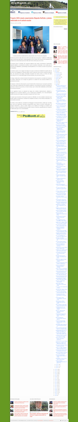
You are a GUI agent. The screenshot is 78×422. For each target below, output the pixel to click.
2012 (56, 385)
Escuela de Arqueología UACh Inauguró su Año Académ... (61, 321)
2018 (56, 376)
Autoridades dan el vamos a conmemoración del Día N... (61, 325)
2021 (56, 372)
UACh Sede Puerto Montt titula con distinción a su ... (61, 157)
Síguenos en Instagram (49, 12)
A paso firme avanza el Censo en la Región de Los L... (61, 185)
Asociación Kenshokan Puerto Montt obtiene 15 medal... (61, 355)
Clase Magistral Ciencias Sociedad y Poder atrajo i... (61, 220)
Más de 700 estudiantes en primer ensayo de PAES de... (61, 172)
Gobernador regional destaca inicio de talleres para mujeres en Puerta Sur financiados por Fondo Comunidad (60, 57)
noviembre (58, 74)
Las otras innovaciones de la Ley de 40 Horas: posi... (61, 135)
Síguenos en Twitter (37, 12)
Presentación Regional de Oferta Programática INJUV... (61, 315)
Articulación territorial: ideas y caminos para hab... (61, 345)
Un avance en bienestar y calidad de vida (61, 179)
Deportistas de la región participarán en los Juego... (61, 125)
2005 (56, 395)
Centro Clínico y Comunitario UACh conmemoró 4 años (61, 269)
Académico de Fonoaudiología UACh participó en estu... (60, 164)
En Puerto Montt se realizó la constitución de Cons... (61, 192)
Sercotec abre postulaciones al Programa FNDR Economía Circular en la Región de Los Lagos (60, 62)
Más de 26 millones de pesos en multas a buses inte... (61, 353)
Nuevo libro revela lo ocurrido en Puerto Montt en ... (61, 197)
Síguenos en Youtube (62, 12)
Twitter (23, 111)
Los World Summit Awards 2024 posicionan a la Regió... (61, 149)
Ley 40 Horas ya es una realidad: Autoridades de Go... (61, 91)
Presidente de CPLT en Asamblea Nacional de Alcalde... (61, 308)
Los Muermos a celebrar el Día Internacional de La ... (61, 110)
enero (57, 367)
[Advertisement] (60, 36)
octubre (57, 75)
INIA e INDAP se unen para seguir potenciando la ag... (61, 305)
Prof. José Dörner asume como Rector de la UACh (61, 242)
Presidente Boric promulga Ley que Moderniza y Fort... (61, 231)
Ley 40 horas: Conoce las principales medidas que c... (61, 200)
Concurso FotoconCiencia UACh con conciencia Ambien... (61, 106)
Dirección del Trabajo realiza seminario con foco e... (61, 290)
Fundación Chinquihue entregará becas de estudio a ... (60, 228)
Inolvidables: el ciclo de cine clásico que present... (61, 359)
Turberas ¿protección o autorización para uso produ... (60, 137)
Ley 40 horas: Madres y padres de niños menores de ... (61, 160)
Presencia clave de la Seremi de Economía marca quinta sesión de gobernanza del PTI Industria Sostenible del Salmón (60, 414)
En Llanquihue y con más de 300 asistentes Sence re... (61, 117)
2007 (56, 392)
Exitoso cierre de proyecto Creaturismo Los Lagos (61, 194)
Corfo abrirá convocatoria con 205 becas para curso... (61, 253)
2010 (56, 388)
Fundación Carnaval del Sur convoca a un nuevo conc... (61, 153)
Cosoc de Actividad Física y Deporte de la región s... (61, 141)
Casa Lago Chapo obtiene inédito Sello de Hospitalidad (61, 97)
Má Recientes (52, 399)
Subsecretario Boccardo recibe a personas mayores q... (60, 338)
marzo (57, 364)
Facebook (19, 111)
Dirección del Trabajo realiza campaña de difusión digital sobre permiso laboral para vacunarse (60, 52)
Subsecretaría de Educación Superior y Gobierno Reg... (61, 328)
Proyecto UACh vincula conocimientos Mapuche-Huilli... (61, 100)
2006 (56, 393)
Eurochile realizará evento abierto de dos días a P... (61, 143)
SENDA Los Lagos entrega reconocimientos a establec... (61, 260)
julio (57, 80)
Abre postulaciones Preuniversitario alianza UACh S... (61, 318)
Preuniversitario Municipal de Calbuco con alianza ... (61, 112)
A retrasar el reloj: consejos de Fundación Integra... (61, 336)
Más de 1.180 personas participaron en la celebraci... (60, 311)
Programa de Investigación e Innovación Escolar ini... (61, 169)
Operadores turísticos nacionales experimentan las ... (61, 146)
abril (57, 84)
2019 (56, 375)
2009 (56, 389)
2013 (56, 383)
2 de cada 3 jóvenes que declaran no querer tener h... (61, 188)
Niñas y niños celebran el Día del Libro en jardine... (61, 123)
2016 (56, 379)
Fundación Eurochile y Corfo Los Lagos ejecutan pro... (61, 274)
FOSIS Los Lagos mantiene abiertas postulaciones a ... (61, 348)
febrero (57, 366)
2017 (56, 378)
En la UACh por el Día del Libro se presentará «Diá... (61, 225)
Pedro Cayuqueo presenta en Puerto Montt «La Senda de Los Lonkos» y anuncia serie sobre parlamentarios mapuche (21, 410)
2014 (56, 382)
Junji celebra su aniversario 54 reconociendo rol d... (61, 104)
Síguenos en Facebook (25, 12)
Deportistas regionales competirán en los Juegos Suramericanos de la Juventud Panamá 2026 (59, 403)
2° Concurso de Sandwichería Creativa (61, 287)
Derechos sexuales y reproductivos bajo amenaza (60, 181)
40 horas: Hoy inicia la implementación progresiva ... (60, 120)
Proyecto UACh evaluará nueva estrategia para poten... (60, 132)
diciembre (58, 72)
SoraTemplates (40, 420)
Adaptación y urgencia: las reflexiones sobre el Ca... (61, 343)
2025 (56, 70)
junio (57, 81)
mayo (57, 82)
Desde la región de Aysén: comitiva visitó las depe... (61, 115)
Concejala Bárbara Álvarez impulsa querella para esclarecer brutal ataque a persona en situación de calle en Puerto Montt (21, 406)
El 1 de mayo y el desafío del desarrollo (61, 88)
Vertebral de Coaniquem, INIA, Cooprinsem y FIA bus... (61, 205)
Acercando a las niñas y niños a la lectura (60, 155)
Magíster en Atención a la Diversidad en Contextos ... (61, 208)
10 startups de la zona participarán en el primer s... (61, 295)
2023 (56, 369)
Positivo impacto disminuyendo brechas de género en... (61, 361)
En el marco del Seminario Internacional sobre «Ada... (61, 292)
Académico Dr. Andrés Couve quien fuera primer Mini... (61, 250)
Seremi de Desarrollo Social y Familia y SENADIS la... (61, 263)
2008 (56, 391)
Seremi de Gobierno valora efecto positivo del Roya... (61, 211)
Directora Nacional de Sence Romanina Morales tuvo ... (61, 276)
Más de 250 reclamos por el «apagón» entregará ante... (61, 202)
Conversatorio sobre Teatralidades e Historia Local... (61, 298)
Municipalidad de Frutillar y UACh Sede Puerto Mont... (61, 279)
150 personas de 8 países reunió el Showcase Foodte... (61, 217)
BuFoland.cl (51, 420)
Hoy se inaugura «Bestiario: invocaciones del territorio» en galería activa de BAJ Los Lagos (39, 415)
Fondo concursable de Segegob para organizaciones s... (60, 128)
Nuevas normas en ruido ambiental (61, 167)
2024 (56, 71)
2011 (56, 386)
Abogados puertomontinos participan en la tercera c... (61, 233)
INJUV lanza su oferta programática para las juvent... (60, 302)
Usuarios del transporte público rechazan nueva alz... (61, 175)
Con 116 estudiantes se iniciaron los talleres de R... (61, 236)
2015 (56, 380)
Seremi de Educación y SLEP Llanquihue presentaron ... (61, 271)
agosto (57, 78)
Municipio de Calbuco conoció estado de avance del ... (61, 239)
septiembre (58, 77)
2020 (56, 373)
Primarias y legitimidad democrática (60, 281)
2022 (56, 370)
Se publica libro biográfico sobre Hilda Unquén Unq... (61, 333)
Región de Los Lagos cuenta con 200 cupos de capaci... (61, 223)
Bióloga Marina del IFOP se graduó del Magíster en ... (61, 331)
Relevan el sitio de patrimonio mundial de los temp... (61, 213)
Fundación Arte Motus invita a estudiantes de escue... (61, 350)
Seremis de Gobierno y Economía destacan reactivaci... (60, 244)
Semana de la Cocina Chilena (61, 341)
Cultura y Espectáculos (35, 399)
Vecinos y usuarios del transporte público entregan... (60, 266)
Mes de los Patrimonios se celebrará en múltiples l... (61, 86)
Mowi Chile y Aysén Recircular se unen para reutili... (61, 284)
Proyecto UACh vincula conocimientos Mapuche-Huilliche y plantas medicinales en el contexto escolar (31, 19)
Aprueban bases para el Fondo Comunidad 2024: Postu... (61, 256)
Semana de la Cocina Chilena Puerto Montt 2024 (61, 248)
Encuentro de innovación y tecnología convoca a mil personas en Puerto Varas (62, 48)
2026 (56, 68)
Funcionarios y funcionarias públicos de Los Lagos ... (61, 94)
